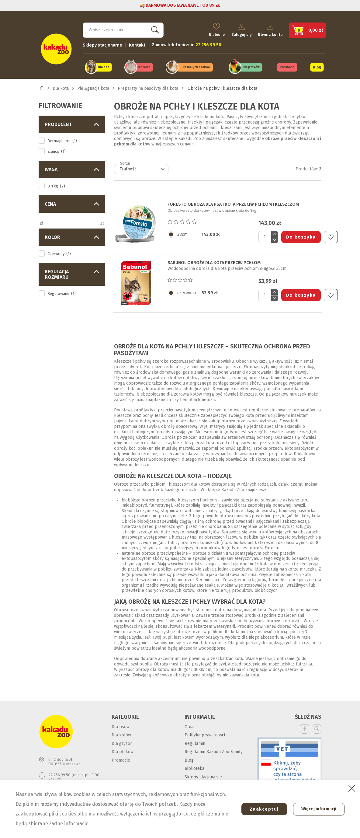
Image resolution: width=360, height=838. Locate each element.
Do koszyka (301, 236)
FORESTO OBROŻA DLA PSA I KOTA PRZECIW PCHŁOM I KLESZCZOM (233, 203)
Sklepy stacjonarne (102, 44)
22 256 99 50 (59, 773)
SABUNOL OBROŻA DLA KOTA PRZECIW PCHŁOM (214, 261)
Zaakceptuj (261, 809)
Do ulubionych (331, 236)
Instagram (316, 727)
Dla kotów (121, 733)
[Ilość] (265, 236)
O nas (190, 725)
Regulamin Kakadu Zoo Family (214, 750)
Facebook (304, 727)
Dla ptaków (251, 66)
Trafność (143, 168)
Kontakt (137, 44)
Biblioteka (194, 767)
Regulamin (195, 742)
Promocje (287, 66)
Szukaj (153, 29)
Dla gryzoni (122, 742)
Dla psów (121, 725)
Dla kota (144, 66)
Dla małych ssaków (196, 66)
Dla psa (103, 66)
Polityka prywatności (205, 733)
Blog (317, 66)
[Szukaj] (123, 29)
